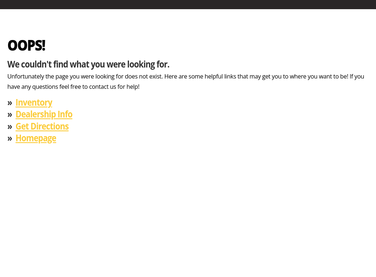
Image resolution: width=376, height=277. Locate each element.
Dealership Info (43, 113)
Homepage (35, 137)
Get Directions (41, 125)
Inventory (33, 101)
